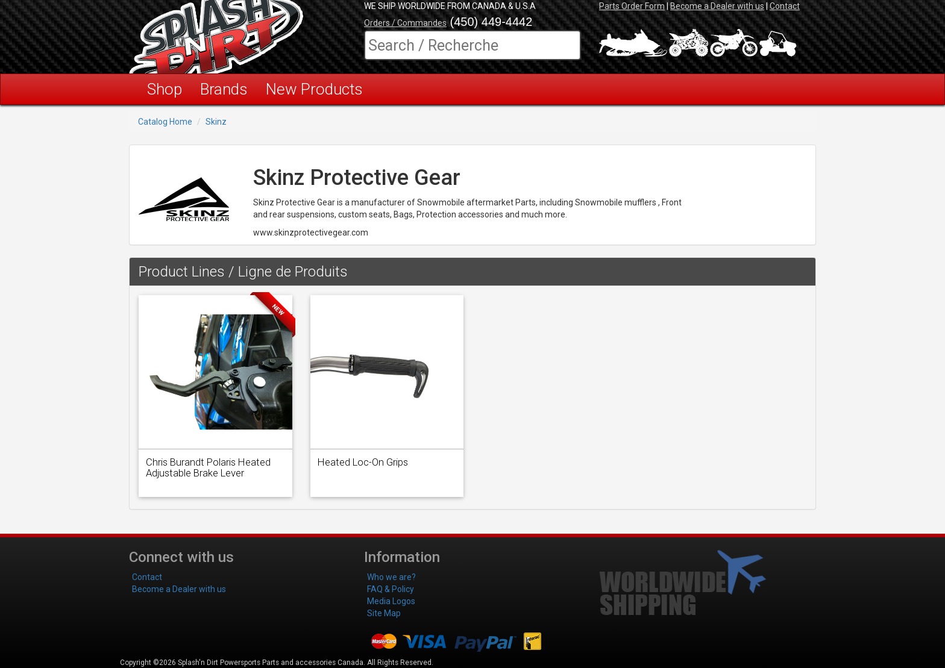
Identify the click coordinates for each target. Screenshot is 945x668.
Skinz (216, 121)
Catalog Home (165, 121)
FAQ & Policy (390, 589)
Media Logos (391, 601)
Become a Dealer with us (717, 6)
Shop (164, 89)
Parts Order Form (632, 6)
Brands (224, 89)
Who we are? (391, 577)
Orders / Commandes (405, 23)
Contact (785, 6)
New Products (314, 89)
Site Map (384, 613)
